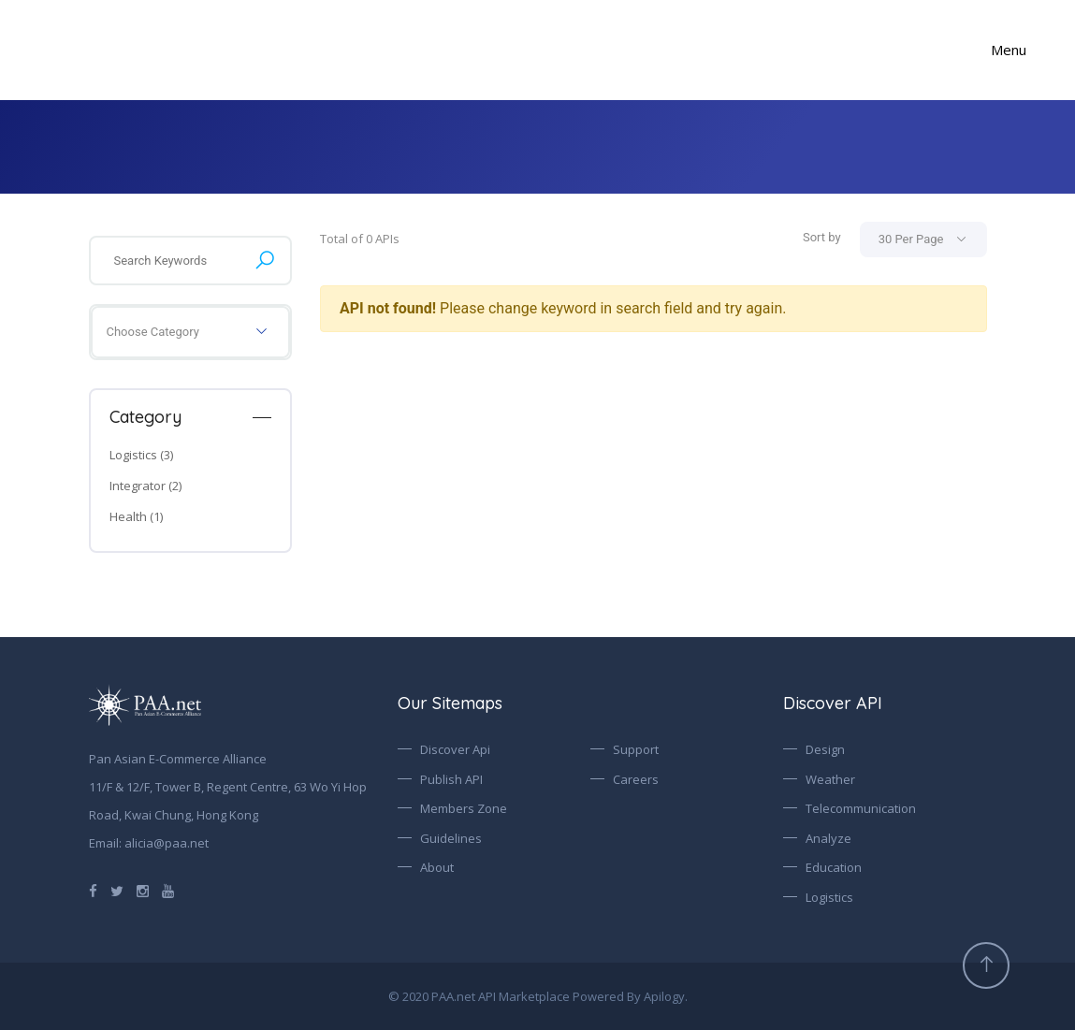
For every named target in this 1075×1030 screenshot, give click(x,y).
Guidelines (451, 838)
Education (834, 867)
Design (825, 749)
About (437, 867)
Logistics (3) (141, 454)
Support (636, 749)
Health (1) (136, 516)
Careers (636, 779)
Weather (830, 779)
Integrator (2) (145, 485)
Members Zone (463, 808)
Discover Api (455, 749)
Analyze (828, 838)
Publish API (451, 779)
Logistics (829, 897)
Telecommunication (861, 808)
